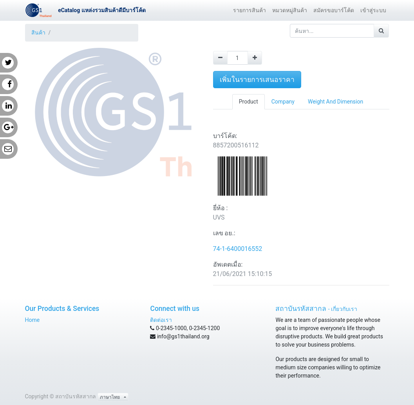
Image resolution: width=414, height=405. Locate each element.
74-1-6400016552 (237, 248)
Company (283, 101)
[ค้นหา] (381, 31)
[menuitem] (249, 10)
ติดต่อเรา (161, 320)
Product (248, 101)
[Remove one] (220, 58)
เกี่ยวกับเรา (344, 309)
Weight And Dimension (335, 101)
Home (32, 320)
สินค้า (38, 32)
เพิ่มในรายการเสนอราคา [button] (257, 80)
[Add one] (255, 58)
